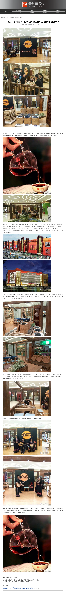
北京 (14, 577)
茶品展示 (45, 10)
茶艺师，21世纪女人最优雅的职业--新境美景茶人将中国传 (23, 580)
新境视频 (58, 12)
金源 (16, 577)
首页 (6, 11)
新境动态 (18, 12)
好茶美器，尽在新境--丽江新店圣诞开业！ (19, 581)
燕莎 (11, 577)
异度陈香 (45, 12)
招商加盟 (58, 10)
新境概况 (18, 10)
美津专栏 (32, 12)
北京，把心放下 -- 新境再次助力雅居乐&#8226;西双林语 (18, 588)
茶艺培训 (32, 10)
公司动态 (17, 17)
